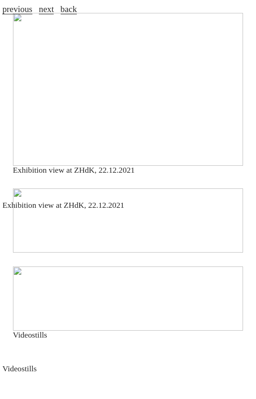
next (46, 9)
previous (17, 9)
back (69, 9)
